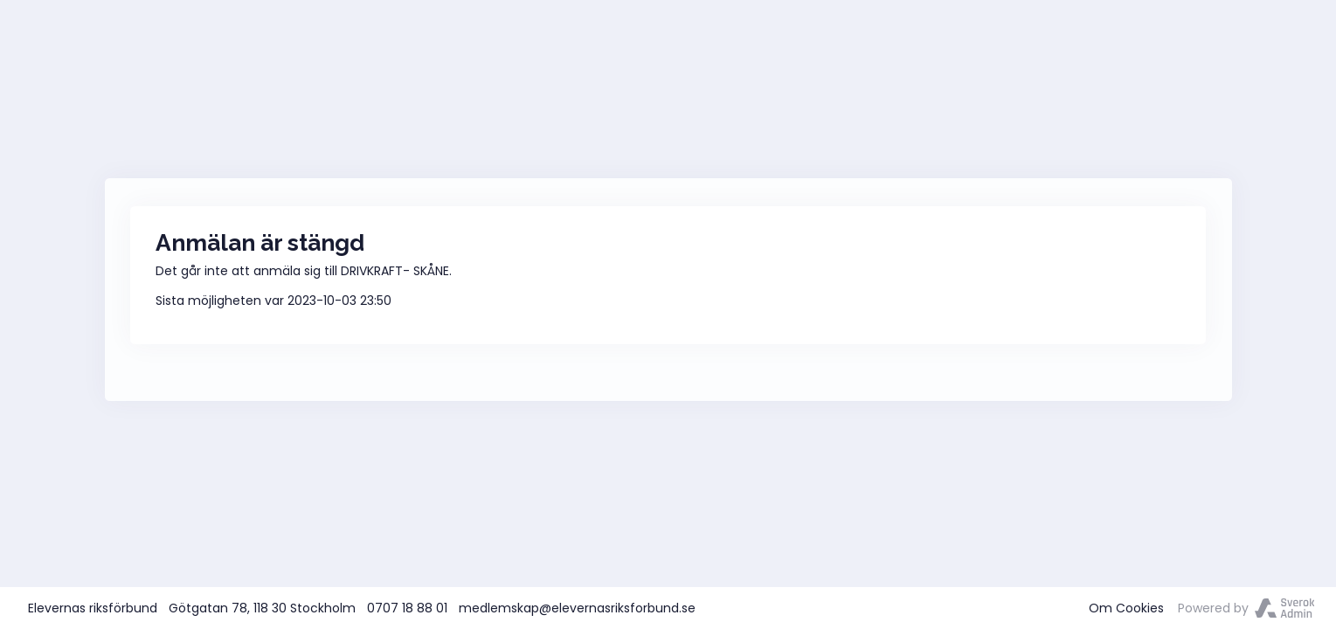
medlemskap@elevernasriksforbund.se (577, 608)
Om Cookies (1126, 608)
